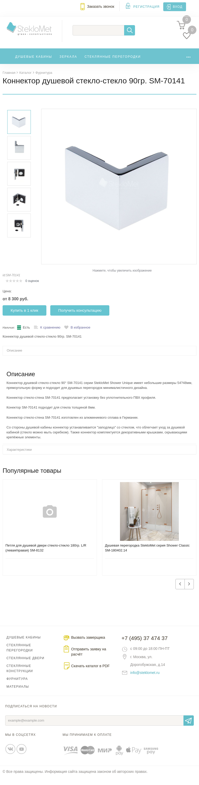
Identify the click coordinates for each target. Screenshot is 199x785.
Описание (14, 358)
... (188, 61)
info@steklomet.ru (145, 680)
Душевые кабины (33, 62)
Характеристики (19, 457)
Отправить (188, 728)
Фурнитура (17, 686)
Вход (177, 7)
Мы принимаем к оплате (87, 742)
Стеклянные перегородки (112, 62)
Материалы (17, 694)
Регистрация (146, 7)
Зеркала (68, 62)
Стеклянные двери (25, 665)
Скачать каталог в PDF (90, 673)
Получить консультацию (80, 318)
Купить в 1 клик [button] (24, 318)
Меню (7, 9)
